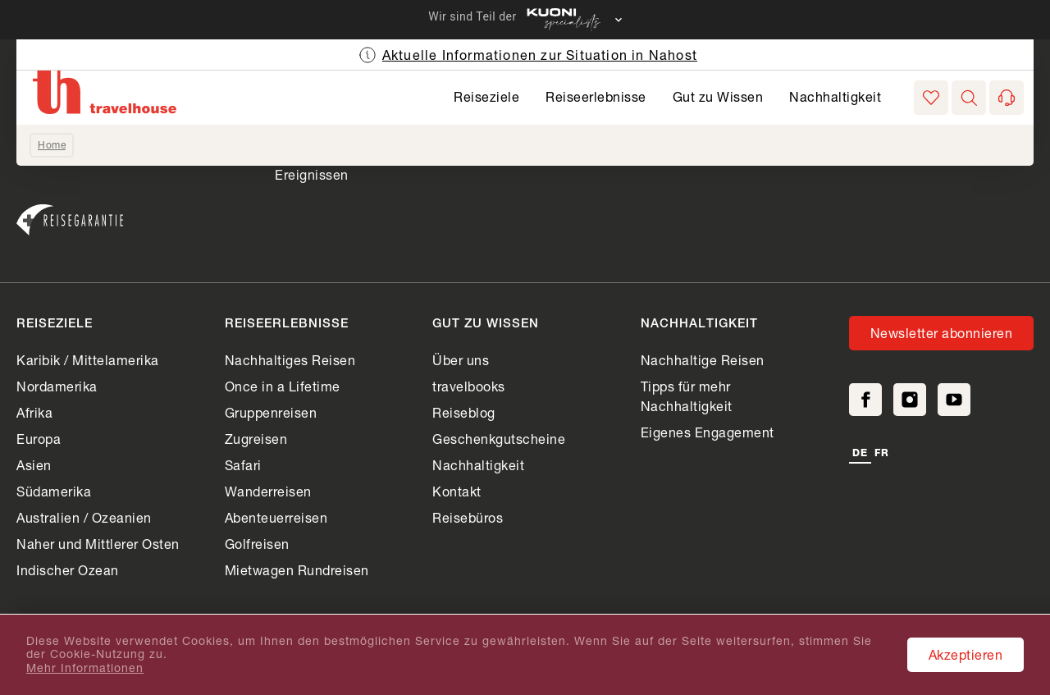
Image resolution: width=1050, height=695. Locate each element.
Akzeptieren (966, 654)
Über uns (460, 360)
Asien (34, 465)
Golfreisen (257, 543)
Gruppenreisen (271, 412)
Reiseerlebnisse (596, 96)
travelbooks (468, 386)
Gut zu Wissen (718, 96)
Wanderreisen (268, 491)
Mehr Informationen (85, 667)
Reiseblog (463, 412)
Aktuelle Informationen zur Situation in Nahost (539, 54)
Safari (243, 465)
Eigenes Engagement (707, 432)
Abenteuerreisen (276, 517)
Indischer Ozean (67, 570)
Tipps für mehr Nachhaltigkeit (687, 396)
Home (52, 145)
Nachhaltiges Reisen (290, 360)
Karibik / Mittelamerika (87, 360)
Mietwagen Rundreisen (297, 570)
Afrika (34, 412)
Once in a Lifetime (282, 386)
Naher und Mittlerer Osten (98, 543)
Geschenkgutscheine (498, 438)
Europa (38, 438)
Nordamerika (57, 386)
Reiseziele (486, 96)
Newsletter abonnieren (941, 333)
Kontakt (457, 491)
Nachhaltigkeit (835, 96)
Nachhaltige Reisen (703, 360)
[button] (969, 97)
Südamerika (53, 491)
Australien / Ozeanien (84, 517)
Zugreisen (256, 438)
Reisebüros (467, 517)
